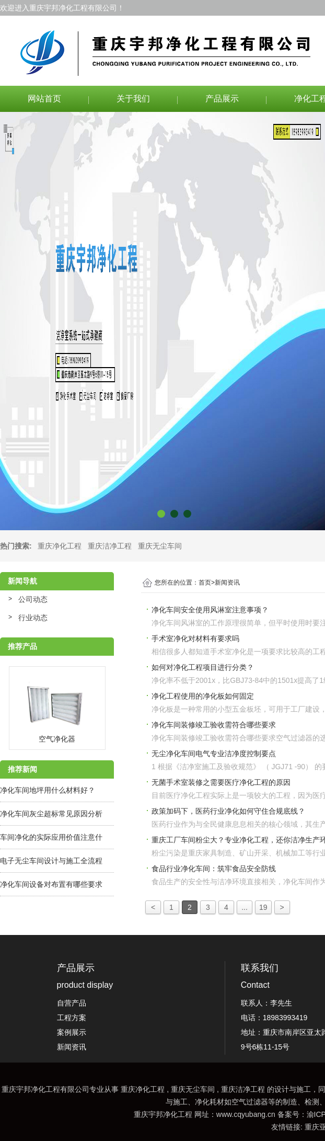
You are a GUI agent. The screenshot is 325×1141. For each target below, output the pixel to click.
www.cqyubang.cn (245, 1114)
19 (263, 907)
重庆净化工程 (60, 546)
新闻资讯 (227, 582)
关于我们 (133, 98)
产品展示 (222, 98)
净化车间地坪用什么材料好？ (47, 790)
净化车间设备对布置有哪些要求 (51, 884)
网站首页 (44, 98)
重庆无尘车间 (160, 546)
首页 (207, 582)
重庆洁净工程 (110, 546)
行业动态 (33, 617)
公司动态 (33, 599)
